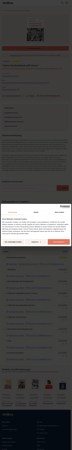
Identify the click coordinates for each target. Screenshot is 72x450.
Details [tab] (36, 212)
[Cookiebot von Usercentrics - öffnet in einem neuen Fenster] (61, 206)
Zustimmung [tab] (12, 212)
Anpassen (36, 242)
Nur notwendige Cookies (13, 242)
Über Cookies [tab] (59, 212)
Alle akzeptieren (58, 242)
